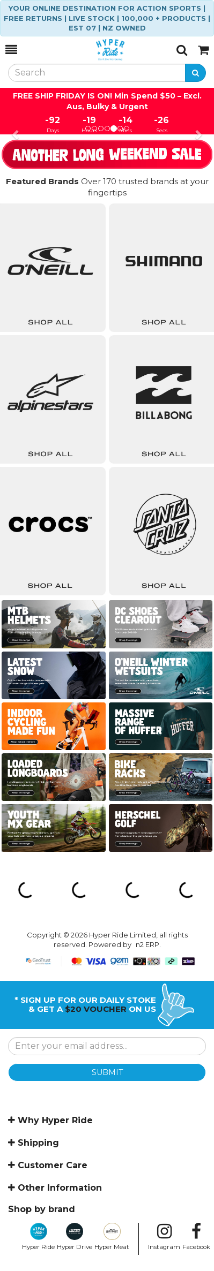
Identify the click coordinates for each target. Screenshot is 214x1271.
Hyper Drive (74, 1237)
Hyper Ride (38, 1237)
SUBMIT (107, 1072)
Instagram (164, 1237)
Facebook (196, 1237)
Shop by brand (41, 1209)
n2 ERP (147, 944)
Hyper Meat (111, 1237)
